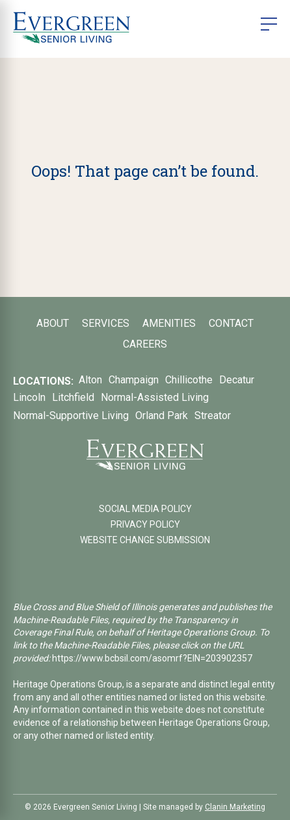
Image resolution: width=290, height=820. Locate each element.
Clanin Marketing (235, 807)
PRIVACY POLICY (145, 524)
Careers (145, 344)
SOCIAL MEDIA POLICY (145, 509)
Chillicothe (189, 380)
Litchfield (73, 397)
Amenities (169, 323)
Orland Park (161, 415)
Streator (212, 415)
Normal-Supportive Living (71, 415)
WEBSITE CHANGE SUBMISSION (145, 540)
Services (105, 323)
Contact (231, 323)
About (52, 323)
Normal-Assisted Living (155, 397)
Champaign (134, 380)
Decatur (236, 380)
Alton (90, 380)
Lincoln (29, 397)
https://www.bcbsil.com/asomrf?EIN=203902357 (152, 658)
